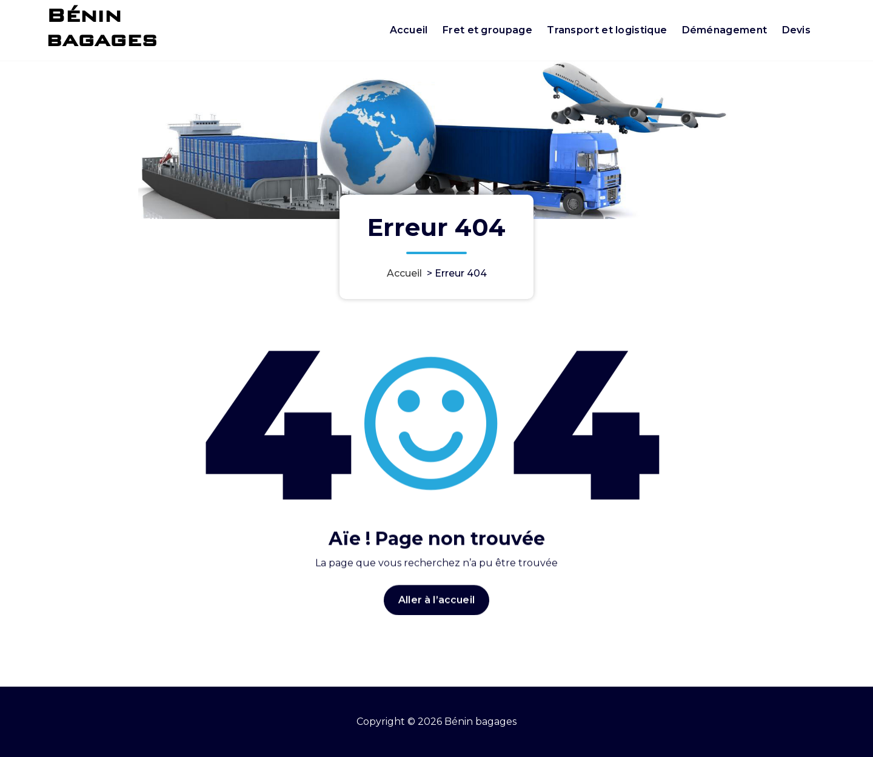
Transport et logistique (607, 30)
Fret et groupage (487, 30)
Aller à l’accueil (436, 613)
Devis (796, 30)
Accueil (409, 30)
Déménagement (725, 30)
